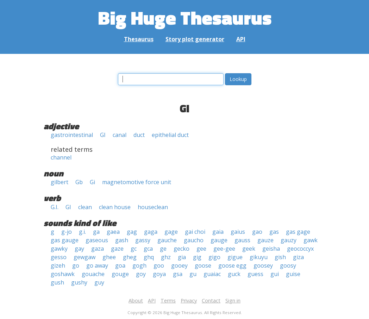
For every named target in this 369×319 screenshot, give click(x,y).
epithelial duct (170, 135)
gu (192, 274)
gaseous (97, 240)
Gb (79, 182)
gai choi (195, 232)
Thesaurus (139, 39)
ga (96, 232)
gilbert (59, 182)
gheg (130, 257)
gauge (219, 240)
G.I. (54, 207)
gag (132, 232)
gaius (238, 232)
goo (159, 265)
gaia (218, 232)
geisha (271, 248)
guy (99, 282)
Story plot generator (194, 39)
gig (197, 257)
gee (201, 248)
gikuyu (259, 257)
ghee (109, 257)
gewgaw (84, 257)
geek (248, 248)
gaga (150, 232)
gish (280, 257)
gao (257, 232)
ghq (149, 257)
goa (120, 265)
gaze (117, 248)
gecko (181, 248)
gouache (93, 274)
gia (182, 257)
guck (234, 274)
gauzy (288, 240)
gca (148, 248)
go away (97, 265)
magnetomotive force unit (136, 182)
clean (85, 207)
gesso (59, 257)
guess (255, 274)
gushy (79, 282)
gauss (242, 240)
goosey (263, 265)
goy (141, 274)
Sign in (232, 300)
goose (203, 265)
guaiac (212, 274)
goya (159, 274)
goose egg (232, 265)
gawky (59, 248)
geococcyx (300, 248)
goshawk (63, 274)
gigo (214, 257)
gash (121, 240)
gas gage (298, 232)
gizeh (58, 265)
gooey (179, 265)
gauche (167, 240)
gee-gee (224, 248)
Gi (92, 182)
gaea (113, 232)
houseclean (153, 207)
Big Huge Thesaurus (184, 17)
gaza (97, 248)
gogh (139, 265)
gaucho (194, 240)
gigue (235, 257)
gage (171, 232)
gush (57, 282)
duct (139, 135)
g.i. (82, 232)
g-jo (66, 232)
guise (293, 274)
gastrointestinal (72, 135)
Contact (211, 300)
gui (274, 274)
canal (119, 135)
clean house (115, 207)
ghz (166, 257)
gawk (311, 240)
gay (79, 248)
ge (163, 248)
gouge (120, 274)
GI (103, 135)
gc (134, 248)
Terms (168, 300)
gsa (177, 274)
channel (61, 157)
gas (274, 232)
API (240, 39)
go (75, 265)
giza (298, 257)
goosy (288, 265)
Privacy (189, 300)
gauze (265, 240)
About (136, 300)
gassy (142, 240)
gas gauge (65, 240)
